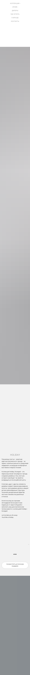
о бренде (15, 17)
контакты (15, 21)
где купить (15, 14)
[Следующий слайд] (29, 544)
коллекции (14, 3)
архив (14, 7)
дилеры (15, 10)
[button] (15, 565)
